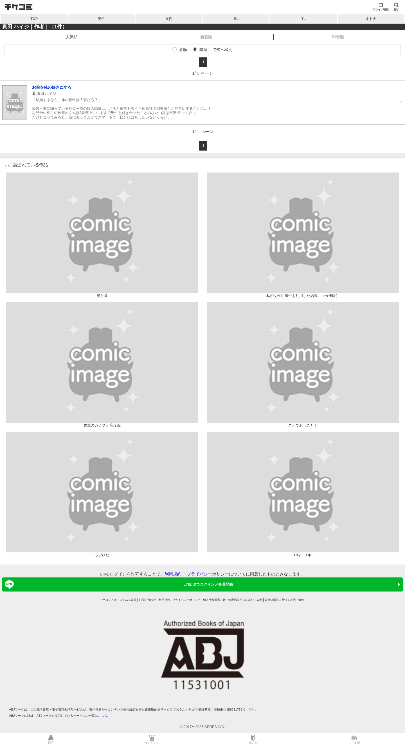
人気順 (72, 37)
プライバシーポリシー (208, 574)
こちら (102, 715)
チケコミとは (108, 599)
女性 (168, 19)
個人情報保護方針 (214, 599)
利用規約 (173, 574)
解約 (301, 599)
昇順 (183, 49)
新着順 (206, 37)
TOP (34, 19)
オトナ (370, 19)
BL (236, 19)
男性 (101, 19)
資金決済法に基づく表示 (280, 599)
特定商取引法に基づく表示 (245, 599)
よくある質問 (128, 599)
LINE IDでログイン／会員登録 (118, 584)
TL (303, 19)
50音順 (338, 37)
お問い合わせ (147, 599)
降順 (203, 49)
